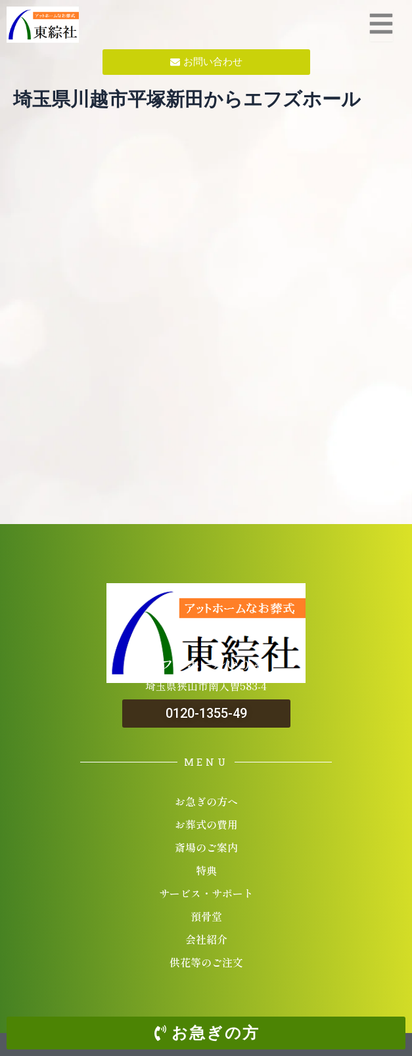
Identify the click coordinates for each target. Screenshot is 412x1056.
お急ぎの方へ (206, 801)
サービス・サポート (206, 893)
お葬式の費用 (206, 824)
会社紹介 (206, 939)
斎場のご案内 (206, 847)
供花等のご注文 (206, 962)
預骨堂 (206, 916)
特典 (206, 870)
